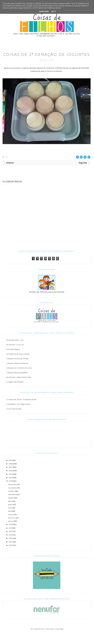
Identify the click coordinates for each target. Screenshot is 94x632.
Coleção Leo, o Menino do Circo (19, 368)
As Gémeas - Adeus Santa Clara (18, 377)
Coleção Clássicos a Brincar (17, 363)
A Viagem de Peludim (15, 382)
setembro (12, 494)
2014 (10, 478)
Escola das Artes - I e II (14, 340)
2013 (10, 481)
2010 (10, 531)
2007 (11, 542)
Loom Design (59, 629)
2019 (10, 460)
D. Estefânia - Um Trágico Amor (18, 404)
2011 (10, 528)
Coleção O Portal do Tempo (17, 359)
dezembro (12, 484)
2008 (11, 538)
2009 (11, 535)
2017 (10, 467)
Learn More (44, 11)
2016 (10, 471)
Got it (53, 11)
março (10, 514)
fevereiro (12, 518)
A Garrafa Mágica (13, 349)
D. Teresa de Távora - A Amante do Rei (21, 399)
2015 (10, 474)
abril (10, 511)
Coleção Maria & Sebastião (17, 373)
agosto (11, 498)
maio (10, 508)
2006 (11, 545)
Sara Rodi (43, 60)
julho (10, 501)
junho (10, 504)
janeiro (11, 521)
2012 (10, 524)
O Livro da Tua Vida (13, 409)
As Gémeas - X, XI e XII (15, 345)
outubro (11, 491)
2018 (10, 464)
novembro (12, 488)
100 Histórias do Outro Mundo (18, 354)
